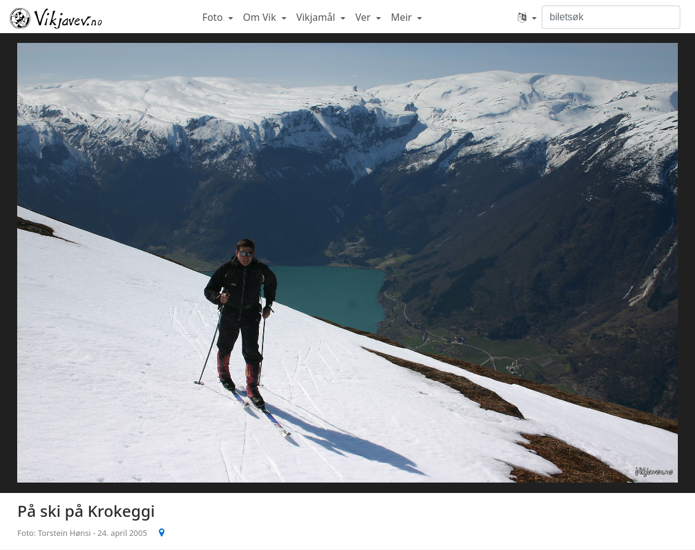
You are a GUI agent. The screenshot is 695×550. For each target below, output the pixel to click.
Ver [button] (364, 17)
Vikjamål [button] (317, 17)
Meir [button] (402, 17)
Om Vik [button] (260, 17)
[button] (527, 17)
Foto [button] (214, 17)
